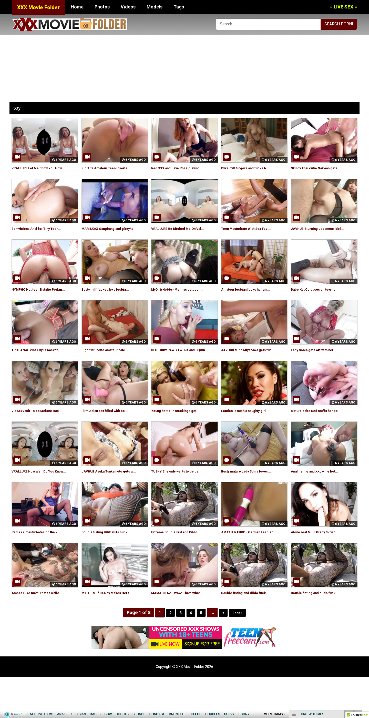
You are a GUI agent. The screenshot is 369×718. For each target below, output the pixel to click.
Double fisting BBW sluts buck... (111, 561)
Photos (102, 6)
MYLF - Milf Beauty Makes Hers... (113, 627)
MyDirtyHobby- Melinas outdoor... (183, 301)
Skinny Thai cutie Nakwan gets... (322, 167)
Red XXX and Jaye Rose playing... (182, 167)
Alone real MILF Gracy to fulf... (320, 561)
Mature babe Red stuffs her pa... (322, 433)
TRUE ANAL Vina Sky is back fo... (43, 367)
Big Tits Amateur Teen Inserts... (112, 167)
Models (154, 6)
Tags (178, 6)
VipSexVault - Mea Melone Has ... (43, 433)
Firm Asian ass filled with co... (109, 433)
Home (77, 6)
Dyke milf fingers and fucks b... (251, 167)
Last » (238, 653)
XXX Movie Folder (38, 7)
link (364, 638)
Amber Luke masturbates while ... (44, 627)
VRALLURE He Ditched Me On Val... (184, 234)
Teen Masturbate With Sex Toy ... (253, 234)
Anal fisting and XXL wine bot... (320, 494)
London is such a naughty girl (249, 433)
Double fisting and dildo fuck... (250, 627)
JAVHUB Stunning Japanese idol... (323, 234)
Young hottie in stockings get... (181, 433)
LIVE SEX (343, 6)
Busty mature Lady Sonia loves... (252, 494)
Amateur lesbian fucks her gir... (251, 301)
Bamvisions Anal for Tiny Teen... (43, 234)
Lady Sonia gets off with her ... (320, 367)
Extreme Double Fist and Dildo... (181, 561)
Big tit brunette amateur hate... (111, 367)
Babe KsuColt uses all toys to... (320, 301)
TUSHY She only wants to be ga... (183, 494)
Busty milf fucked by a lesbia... (110, 301)
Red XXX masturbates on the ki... (43, 561)
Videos (128, 6)
